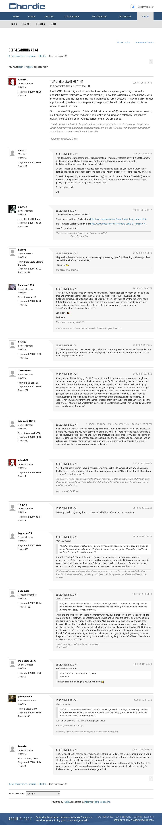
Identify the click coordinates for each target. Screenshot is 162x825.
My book (99, 16)
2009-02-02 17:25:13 (142, 536)
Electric (42, 56)
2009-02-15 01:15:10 (143, 699)
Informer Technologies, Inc (97, 802)
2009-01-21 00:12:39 (142, 373)
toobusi (22, 150)
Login (53, 24)
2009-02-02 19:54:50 (142, 594)
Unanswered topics (144, 42)
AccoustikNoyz (26, 421)
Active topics (123, 42)
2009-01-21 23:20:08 (96, 424)
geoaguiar (23, 591)
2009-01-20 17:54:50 (142, 252)
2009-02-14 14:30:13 (142, 664)
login (20, 67)
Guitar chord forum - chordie (22, 56)
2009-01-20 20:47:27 (142, 288)
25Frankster (24, 370)
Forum (145, 16)
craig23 (22, 341)
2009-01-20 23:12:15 (142, 345)
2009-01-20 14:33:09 (142, 82)
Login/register (146, 6)
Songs (31, 16)
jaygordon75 (25, 533)
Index (14, 24)
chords (150, 820)
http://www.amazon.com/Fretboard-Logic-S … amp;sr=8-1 (118, 224)
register (29, 67)
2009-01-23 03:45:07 (142, 463)
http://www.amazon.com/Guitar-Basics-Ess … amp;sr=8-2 (118, 219)
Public (72, 16)
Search (26, 24)
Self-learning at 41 (23, 50)
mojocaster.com (27, 661)
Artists (49, 16)
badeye (22, 249)
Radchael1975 (26, 285)
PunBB (67, 802)
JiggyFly (22, 504)
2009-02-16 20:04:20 (142, 749)
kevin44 (22, 746)
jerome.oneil (25, 696)
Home (16, 16)
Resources (125, 16)
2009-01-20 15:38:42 (142, 210)
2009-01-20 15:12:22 (142, 153)
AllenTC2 (23, 79)
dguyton (22, 207)
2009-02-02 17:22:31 (142, 507)
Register (40, 24)
